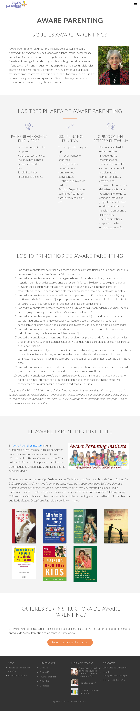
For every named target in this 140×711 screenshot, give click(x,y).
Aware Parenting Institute (27, 445)
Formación (45, 672)
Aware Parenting (48, 676)
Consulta (44, 667)
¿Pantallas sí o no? (87, 682)
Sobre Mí (44, 681)
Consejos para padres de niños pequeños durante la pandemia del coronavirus (89, 672)
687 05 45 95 (118, 680)
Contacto (44, 685)
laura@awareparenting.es (115, 675)
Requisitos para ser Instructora (70, 642)
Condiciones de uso (17, 675)
